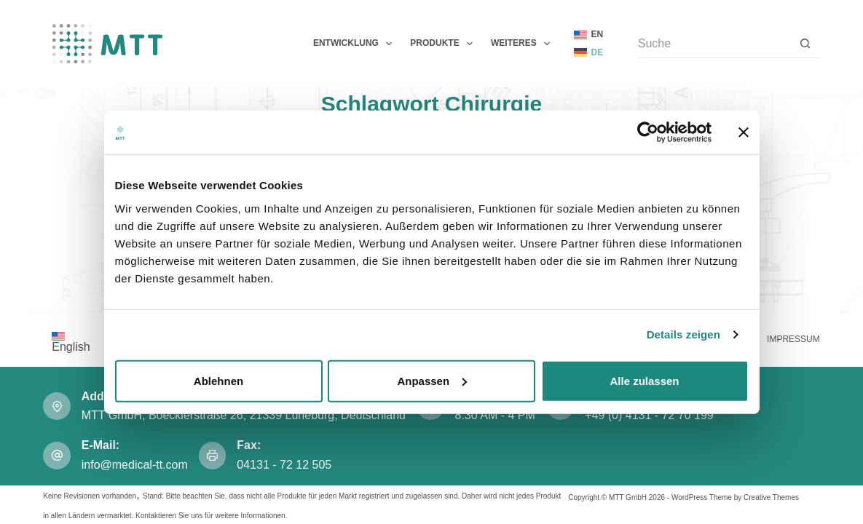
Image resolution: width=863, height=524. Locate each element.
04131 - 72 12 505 (285, 464)
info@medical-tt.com (135, 464)
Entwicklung (355, 43)
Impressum (793, 339)
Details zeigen (683, 334)
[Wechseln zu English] (71, 341)
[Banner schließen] (743, 132)
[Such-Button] (805, 43)
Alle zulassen (644, 380)
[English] (589, 35)
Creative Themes (771, 497)
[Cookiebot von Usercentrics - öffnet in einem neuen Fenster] (648, 132)
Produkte (444, 43)
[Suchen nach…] (714, 43)
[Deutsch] (589, 53)
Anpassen (432, 380)
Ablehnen (218, 380)
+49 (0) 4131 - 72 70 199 (649, 415)
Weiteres (523, 43)
